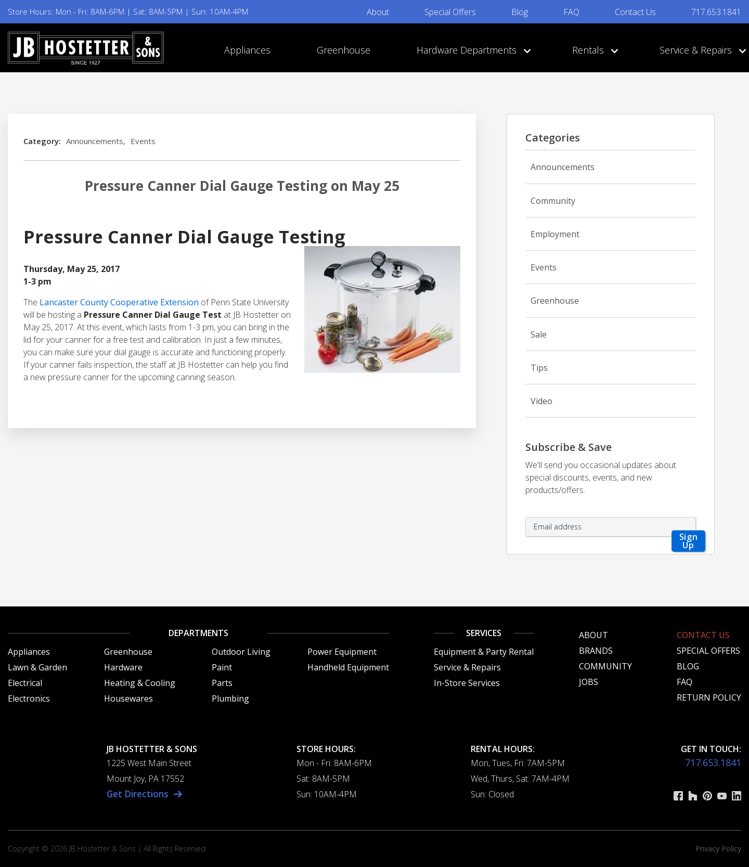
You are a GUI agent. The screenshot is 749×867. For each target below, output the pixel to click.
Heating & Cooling (139, 683)
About (378, 12)
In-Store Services (467, 683)
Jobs (588, 682)
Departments (198, 633)
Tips (539, 367)
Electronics (29, 698)
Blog (519, 12)
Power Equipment (342, 651)
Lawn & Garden (37, 667)
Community (553, 200)
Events (143, 141)
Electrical (25, 683)
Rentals (592, 50)
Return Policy (709, 697)
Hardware (123, 667)
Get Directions (139, 793)
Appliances (247, 50)
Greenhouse (343, 50)
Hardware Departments (471, 50)
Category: (42, 141)
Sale (539, 334)
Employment (555, 234)
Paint (222, 667)
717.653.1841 (716, 12)
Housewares (128, 698)
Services (483, 633)
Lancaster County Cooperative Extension (119, 302)
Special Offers (450, 12)
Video (541, 401)
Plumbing (230, 698)
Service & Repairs (700, 50)
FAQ (571, 12)
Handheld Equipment (348, 667)
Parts (222, 683)
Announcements (94, 141)
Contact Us (635, 12)
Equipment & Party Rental (484, 651)
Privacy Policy (718, 848)
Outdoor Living (241, 651)
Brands (596, 650)
